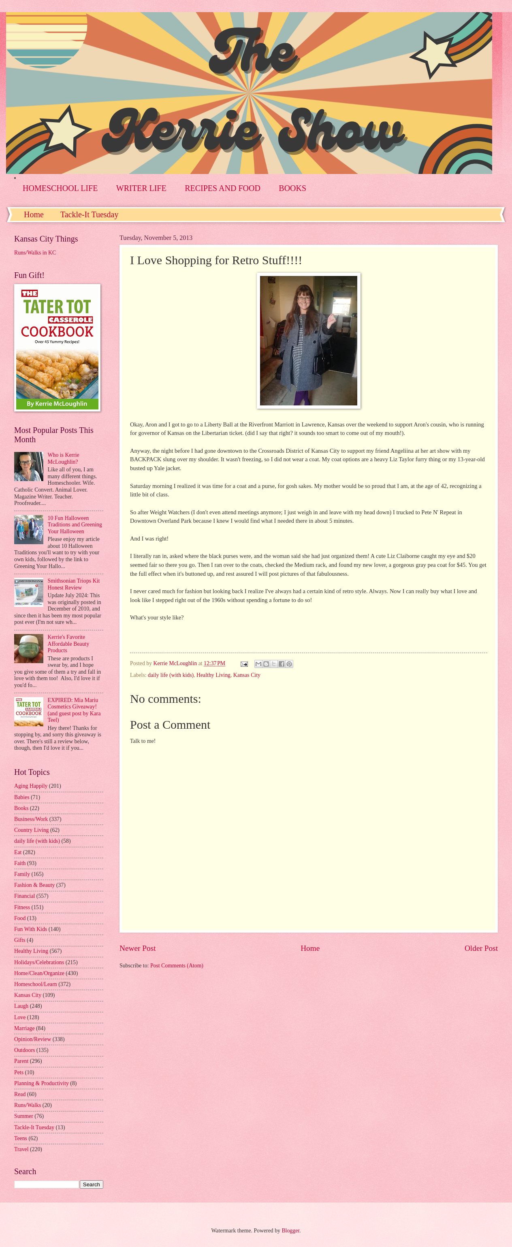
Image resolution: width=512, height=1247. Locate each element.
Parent (21, 1061)
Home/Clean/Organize (39, 973)
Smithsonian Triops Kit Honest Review (74, 584)
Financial (24, 896)
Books (21, 808)
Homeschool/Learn (35, 984)
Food (20, 918)
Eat (17, 852)
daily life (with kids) (171, 675)
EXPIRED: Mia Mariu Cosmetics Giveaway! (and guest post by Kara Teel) (74, 710)
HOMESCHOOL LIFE (60, 188)
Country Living (31, 830)
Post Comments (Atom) (176, 966)
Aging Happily (30, 786)
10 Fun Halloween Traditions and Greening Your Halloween (75, 524)
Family (22, 874)
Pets (18, 1072)
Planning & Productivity (41, 1083)
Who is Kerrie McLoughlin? (63, 458)
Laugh (21, 1006)
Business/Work (31, 819)
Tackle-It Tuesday (89, 214)
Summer (23, 1116)
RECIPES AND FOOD (222, 188)
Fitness (22, 907)
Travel (21, 1149)
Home (34, 214)
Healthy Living (213, 675)
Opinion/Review (32, 1039)
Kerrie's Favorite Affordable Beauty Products (69, 643)
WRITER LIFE (141, 188)
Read (20, 1094)
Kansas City (246, 675)
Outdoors (24, 1050)
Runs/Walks (27, 1105)
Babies (22, 797)
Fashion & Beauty (34, 885)
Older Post (481, 948)
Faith (20, 863)
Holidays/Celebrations (39, 962)
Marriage (24, 1028)
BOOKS (292, 188)
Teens (20, 1138)
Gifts (20, 940)
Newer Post (137, 948)
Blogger (290, 1231)
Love (20, 1017)
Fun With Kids (30, 929)
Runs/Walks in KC (35, 253)
